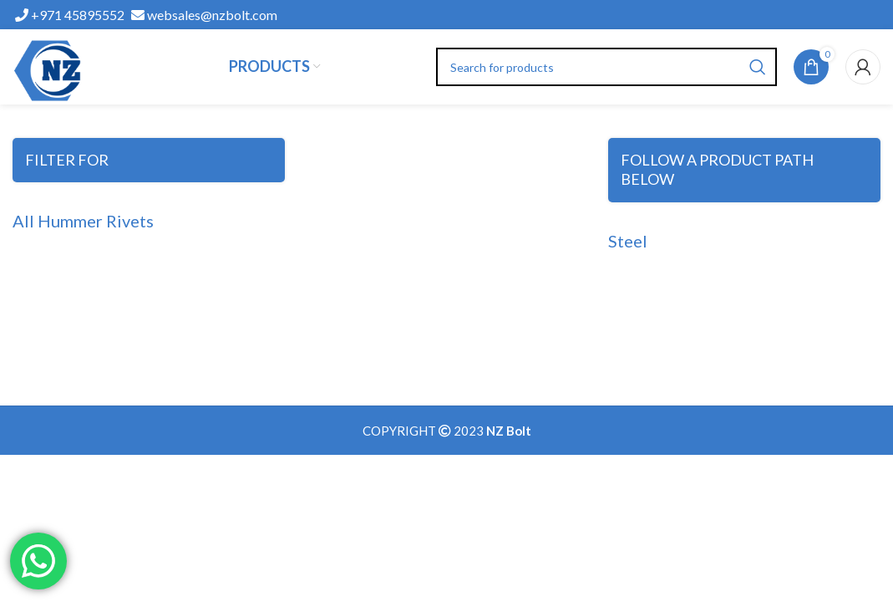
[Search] (607, 67)
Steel (627, 241)
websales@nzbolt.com (204, 15)
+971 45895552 (69, 15)
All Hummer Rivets (83, 221)
